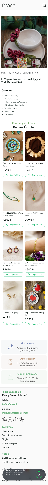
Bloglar (5, 439)
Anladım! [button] (39, 473)
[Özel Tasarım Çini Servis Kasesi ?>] (13, 175)
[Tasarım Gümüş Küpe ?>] (13, 324)
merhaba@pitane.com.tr (15, 412)
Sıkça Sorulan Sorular (12, 435)
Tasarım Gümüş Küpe (11, 313)
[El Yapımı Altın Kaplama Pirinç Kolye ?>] (35, 175)
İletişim (5, 447)
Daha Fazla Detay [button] (13, 474)
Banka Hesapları (10, 443)
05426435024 (9, 403)
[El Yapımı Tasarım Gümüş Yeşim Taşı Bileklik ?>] (35, 274)
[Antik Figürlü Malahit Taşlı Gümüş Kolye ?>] (13, 225)
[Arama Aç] (44, 5)
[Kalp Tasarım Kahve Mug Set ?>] (35, 324)
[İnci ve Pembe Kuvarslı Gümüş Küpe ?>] (13, 274)
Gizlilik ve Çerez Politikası (14, 458)
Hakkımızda (7, 431)
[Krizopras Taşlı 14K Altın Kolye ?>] (35, 225)
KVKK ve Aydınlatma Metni (15, 462)
